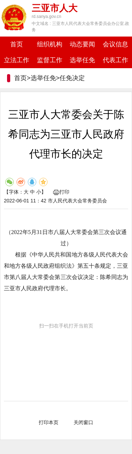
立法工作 (16, 60)
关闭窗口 (83, 422)
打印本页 (48, 422)
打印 (61, 192)
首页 (16, 44)
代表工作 (115, 60)
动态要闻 (82, 44)
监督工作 (49, 60)
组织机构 (49, 44)
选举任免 (82, 60)
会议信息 (115, 44)
